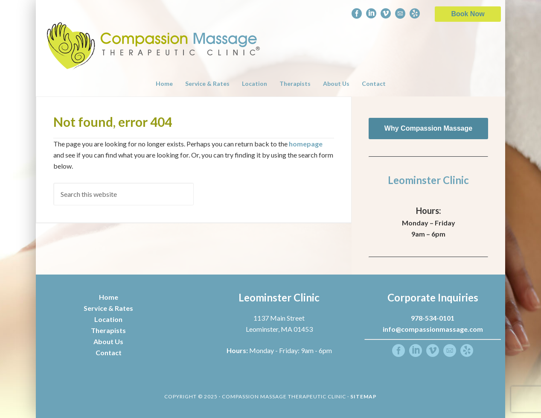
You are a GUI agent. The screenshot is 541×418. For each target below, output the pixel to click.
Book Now (467, 14)
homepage (306, 144)
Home (108, 297)
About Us (108, 341)
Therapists (108, 330)
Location (108, 319)
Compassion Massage (153, 35)
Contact (109, 352)
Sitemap (363, 396)
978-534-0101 (432, 318)
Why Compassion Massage (428, 128)
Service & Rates (108, 308)
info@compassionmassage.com (433, 329)
